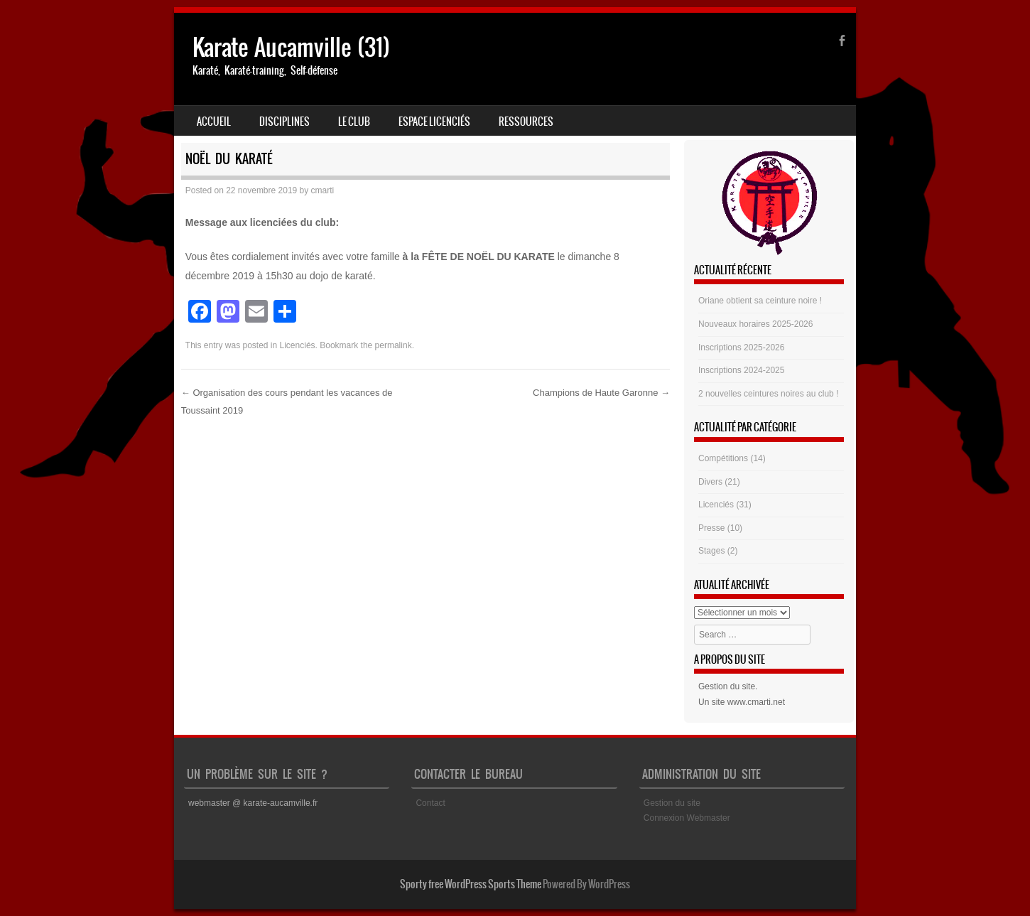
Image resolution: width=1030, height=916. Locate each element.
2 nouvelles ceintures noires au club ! (768, 394)
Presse (711, 528)
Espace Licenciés (434, 121)
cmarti (323, 190)
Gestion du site (726, 686)
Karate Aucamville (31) (291, 47)
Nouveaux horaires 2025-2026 (755, 324)
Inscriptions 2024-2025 (741, 370)
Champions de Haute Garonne (601, 392)
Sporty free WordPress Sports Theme (470, 884)
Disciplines (284, 121)
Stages (711, 551)
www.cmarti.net (756, 702)
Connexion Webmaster (687, 818)
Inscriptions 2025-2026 (741, 347)
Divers (710, 482)
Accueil (214, 121)
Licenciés (297, 345)
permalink (393, 345)
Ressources (526, 121)
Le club (354, 121)
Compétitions (723, 458)
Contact (430, 803)
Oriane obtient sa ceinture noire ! (760, 301)
